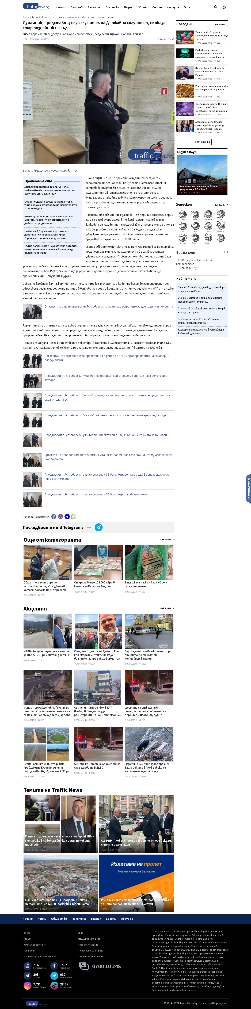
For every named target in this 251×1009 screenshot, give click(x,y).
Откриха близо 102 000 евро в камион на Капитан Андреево (94, 584)
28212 (43, 850)
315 (217, 60)
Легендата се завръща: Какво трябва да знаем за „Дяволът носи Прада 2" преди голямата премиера (210, 127)
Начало (60, 7)
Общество (59, 919)
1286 (142, 592)
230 (217, 96)
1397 (91, 592)
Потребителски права (90, 951)
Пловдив (76, 7)
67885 (43, 909)
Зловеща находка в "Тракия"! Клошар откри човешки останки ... (199, 321)
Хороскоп (184, 204)
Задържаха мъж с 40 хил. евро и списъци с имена (146, 584)
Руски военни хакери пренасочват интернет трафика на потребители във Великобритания (210, 55)
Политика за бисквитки (91, 956)
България (94, 7)
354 (217, 132)
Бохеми (111, 919)
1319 (217, 114)
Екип (80, 933)
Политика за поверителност (40, 956)
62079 (196, 192)
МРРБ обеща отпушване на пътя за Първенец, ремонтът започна (46, 653)
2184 (41, 595)
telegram (67, 516)
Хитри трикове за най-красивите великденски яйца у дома (211, 36)
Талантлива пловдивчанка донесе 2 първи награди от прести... (202, 310)
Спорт (157, 7)
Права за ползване (88, 945)
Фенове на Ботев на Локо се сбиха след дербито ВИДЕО (97, 766)
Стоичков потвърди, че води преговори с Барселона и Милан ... (201, 289)
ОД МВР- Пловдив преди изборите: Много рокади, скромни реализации (136, 843)
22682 (142, 664)
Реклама (28, 939)
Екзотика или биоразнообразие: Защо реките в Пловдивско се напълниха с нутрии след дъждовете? (147, 768)
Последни (184, 24)
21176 (91, 664)
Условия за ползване (35, 945)
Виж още (202, 142)
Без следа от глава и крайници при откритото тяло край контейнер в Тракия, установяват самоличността (148, 655)
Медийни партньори (89, 939)
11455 (118, 850)
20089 (142, 776)
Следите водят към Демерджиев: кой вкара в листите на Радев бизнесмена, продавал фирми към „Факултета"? (97, 655)
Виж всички (165, 539)
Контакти (29, 951)
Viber (60, 516)
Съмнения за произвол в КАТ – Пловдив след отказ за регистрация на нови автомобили (97, 711)
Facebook (53, 516)
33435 (91, 720)
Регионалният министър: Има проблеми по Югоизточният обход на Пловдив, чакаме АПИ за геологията (46, 768)
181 (217, 42)
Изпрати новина (248, 489)
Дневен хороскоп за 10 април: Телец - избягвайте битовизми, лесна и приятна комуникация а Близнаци (211, 109)
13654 (91, 773)
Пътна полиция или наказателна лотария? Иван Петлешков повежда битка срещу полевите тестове (59, 840)
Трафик (96, 919)
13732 (118, 909)
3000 (41, 660)
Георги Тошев (167, 39)
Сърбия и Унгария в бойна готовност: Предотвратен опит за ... (200, 300)
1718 (41, 776)
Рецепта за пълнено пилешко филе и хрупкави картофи (211, 87)
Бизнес (129, 7)
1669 (41, 720)
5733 (142, 720)
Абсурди (127, 919)
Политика (112, 7)
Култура (173, 7)
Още (187, 7)
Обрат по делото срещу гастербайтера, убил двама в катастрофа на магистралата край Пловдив (45, 586)
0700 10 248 (106, 966)
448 (217, 78)
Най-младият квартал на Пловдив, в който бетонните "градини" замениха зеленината (57, 902)
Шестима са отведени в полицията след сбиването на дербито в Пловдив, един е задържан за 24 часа (145, 712)
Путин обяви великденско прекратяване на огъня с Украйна (210, 71)
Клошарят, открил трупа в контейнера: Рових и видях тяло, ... (201, 331)
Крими (143, 7)
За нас (27, 933)
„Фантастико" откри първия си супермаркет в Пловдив (198, 187)
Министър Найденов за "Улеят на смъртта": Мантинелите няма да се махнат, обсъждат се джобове (47, 711)
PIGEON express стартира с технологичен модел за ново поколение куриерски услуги (136, 902)
